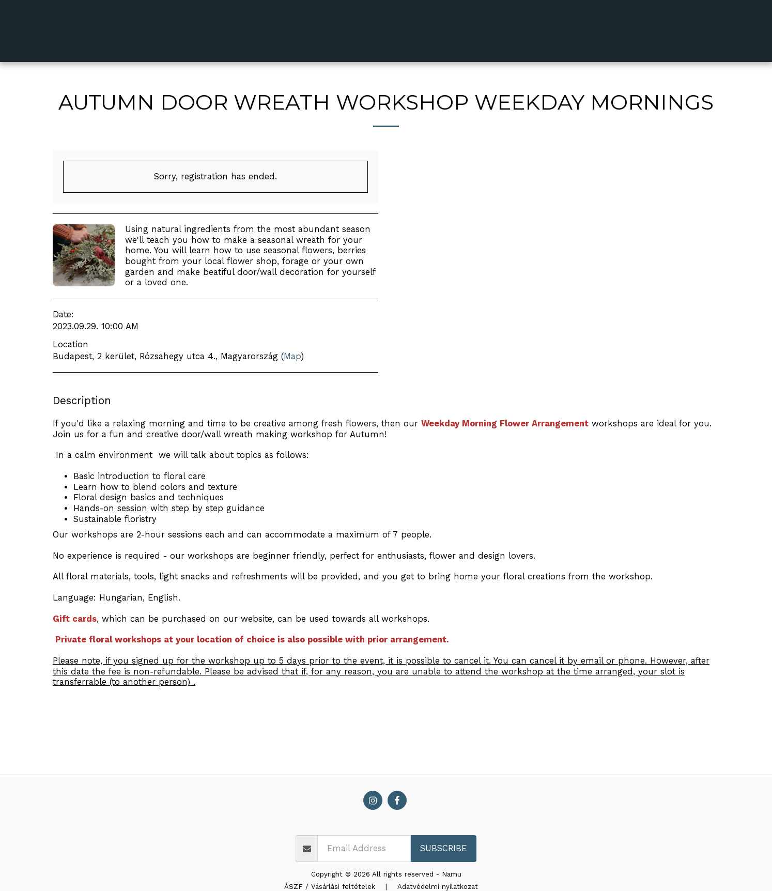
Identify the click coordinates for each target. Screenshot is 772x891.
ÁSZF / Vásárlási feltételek (329, 886)
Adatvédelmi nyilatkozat (437, 886)
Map (292, 356)
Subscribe (443, 848)
